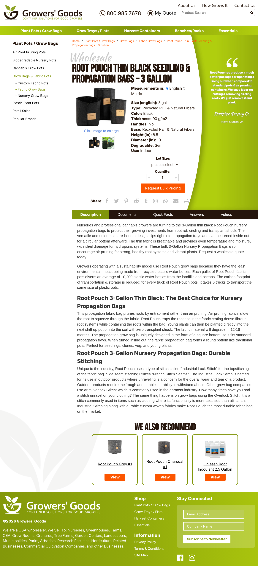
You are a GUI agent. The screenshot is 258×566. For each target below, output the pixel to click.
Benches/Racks (189, 31)
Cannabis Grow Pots (28, 68)
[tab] (90, 214)
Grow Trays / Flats (93, 31)
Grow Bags (127, 41)
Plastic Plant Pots (25, 103)
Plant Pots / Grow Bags (41, 31)
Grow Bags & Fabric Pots (31, 76)
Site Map (141, 555)
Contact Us (244, 5)
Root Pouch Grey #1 (115, 464)
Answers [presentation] (197, 214)
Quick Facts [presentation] (163, 214)
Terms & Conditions (149, 549)
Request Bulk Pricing (163, 188)
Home (76, 41)
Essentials (228, 31)
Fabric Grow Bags (150, 41)
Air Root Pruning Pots (29, 52)
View (115, 477)
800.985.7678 (124, 13)
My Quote (165, 13)
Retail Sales (21, 111)
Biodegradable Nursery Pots (34, 60)
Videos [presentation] (226, 214)
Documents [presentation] (127, 214)
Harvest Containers (142, 31)
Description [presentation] (90, 214)
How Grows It (215, 5)
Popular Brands (24, 119)
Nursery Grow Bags (33, 96)
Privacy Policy (145, 542)
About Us (186, 5)
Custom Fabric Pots (33, 83)
